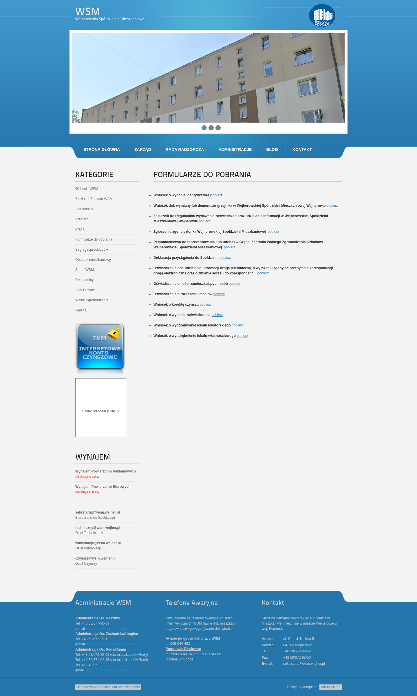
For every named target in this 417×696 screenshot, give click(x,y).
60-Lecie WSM (86, 189)
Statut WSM (84, 270)
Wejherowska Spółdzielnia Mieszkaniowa (108, 687)
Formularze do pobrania (93, 239)
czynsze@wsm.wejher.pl (95, 558)
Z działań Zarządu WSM (94, 199)
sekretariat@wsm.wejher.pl (97, 512)
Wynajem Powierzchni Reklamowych (105, 471)
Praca (79, 229)
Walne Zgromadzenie (91, 300)
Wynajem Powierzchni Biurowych (103, 487)
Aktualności (84, 209)
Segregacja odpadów (91, 250)
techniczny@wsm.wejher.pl (97, 528)
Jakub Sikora (331, 687)
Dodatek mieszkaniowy (93, 260)
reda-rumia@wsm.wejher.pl (106, 670)
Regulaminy (84, 280)
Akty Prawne (85, 290)
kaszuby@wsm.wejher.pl (107, 629)
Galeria (81, 310)
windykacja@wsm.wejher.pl (98, 543)
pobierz (216, 195)
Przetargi (82, 219)
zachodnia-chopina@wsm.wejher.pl (114, 644)
